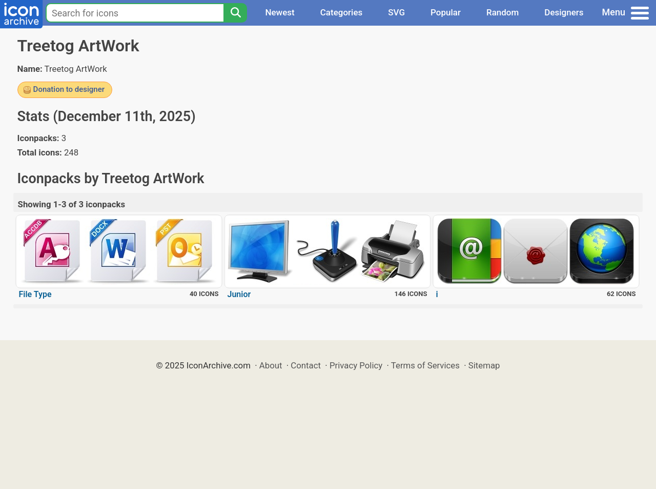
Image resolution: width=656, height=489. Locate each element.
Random (502, 12)
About (270, 365)
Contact (306, 365)
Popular (445, 12)
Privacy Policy (356, 365)
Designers (563, 12)
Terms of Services (425, 365)
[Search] (235, 13)
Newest (279, 12)
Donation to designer (69, 89)
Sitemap (484, 365)
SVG (396, 12)
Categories (341, 12)
